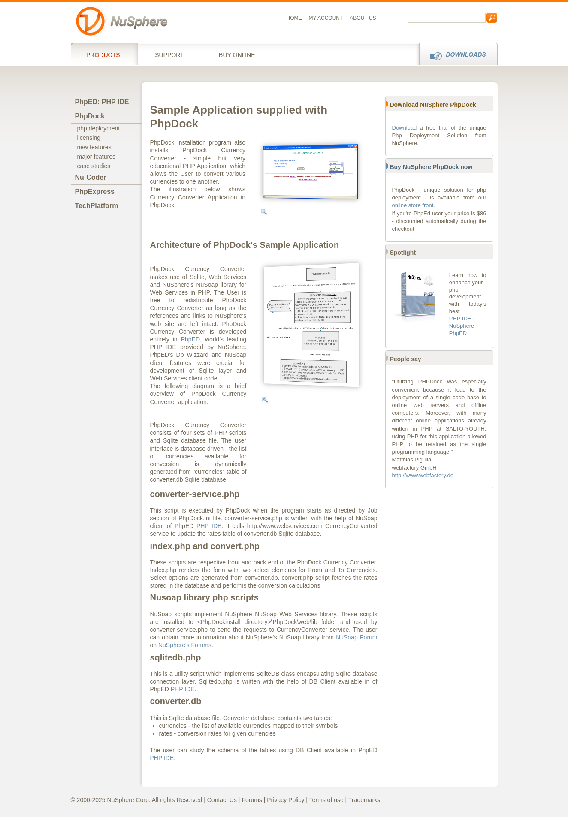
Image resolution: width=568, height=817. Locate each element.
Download (404, 127)
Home (294, 18)
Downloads (456, 54)
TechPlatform (96, 205)
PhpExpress (95, 191)
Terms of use (326, 799)
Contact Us (222, 799)
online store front (413, 205)
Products (104, 54)
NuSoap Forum (356, 637)
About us (363, 18)
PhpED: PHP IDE (102, 102)
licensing (88, 137)
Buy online (237, 54)
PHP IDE (208, 525)
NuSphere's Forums (184, 645)
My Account (326, 18)
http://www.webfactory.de (423, 475)
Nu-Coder (90, 177)
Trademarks (364, 799)
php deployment (98, 128)
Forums (252, 799)
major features (96, 156)
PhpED (190, 339)
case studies (94, 166)
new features (94, 147)
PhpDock (90, 116)
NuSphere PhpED (461, 329)
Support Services (170, 54)
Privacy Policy (285, 799)
